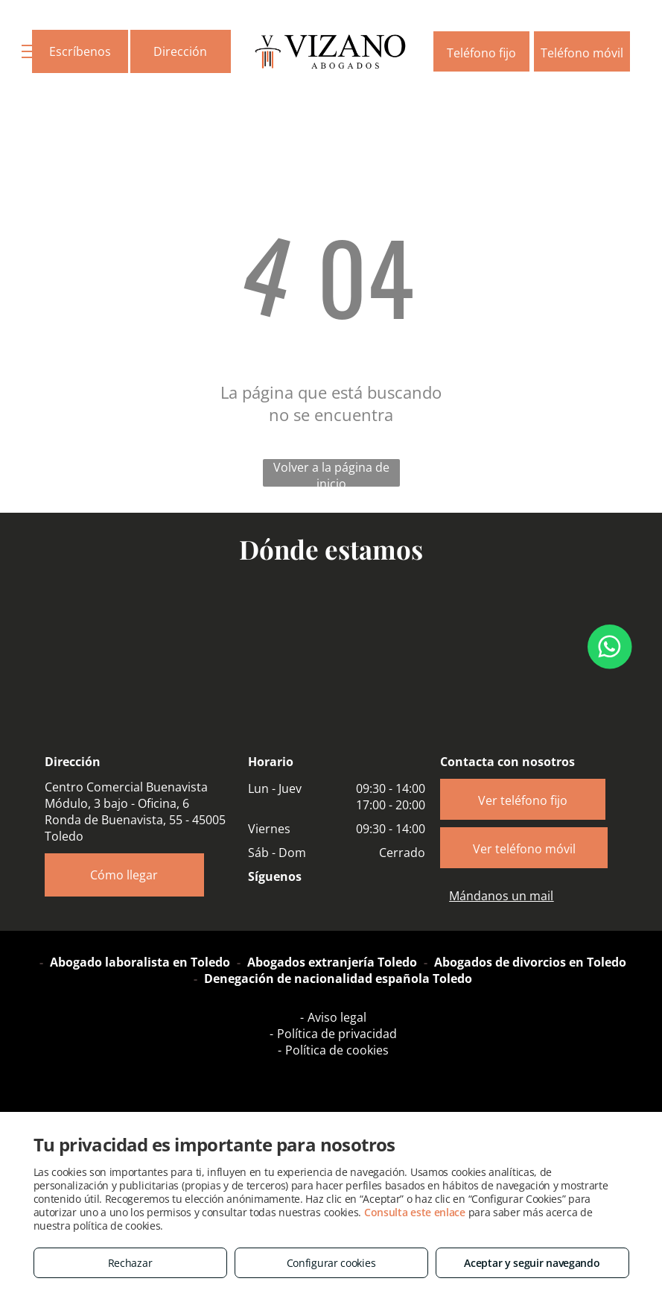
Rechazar (130, 1263)
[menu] (32, 51)
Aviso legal (337, 1017)
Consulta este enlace (414, 1212)
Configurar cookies (331, 1263)
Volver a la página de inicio (331, 473)
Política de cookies (337, 1050)
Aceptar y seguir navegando (531, 1263)
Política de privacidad (337, 1033)
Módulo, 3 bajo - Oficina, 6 (117, 803)
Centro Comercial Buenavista (126, 787)
